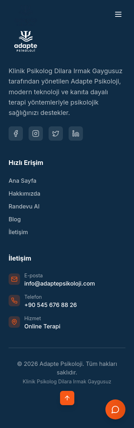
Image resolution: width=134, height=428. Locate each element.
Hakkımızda (24, 193)
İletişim (18, 232)
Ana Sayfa (22, 180)
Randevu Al (24, 206)
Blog (15, 219)
